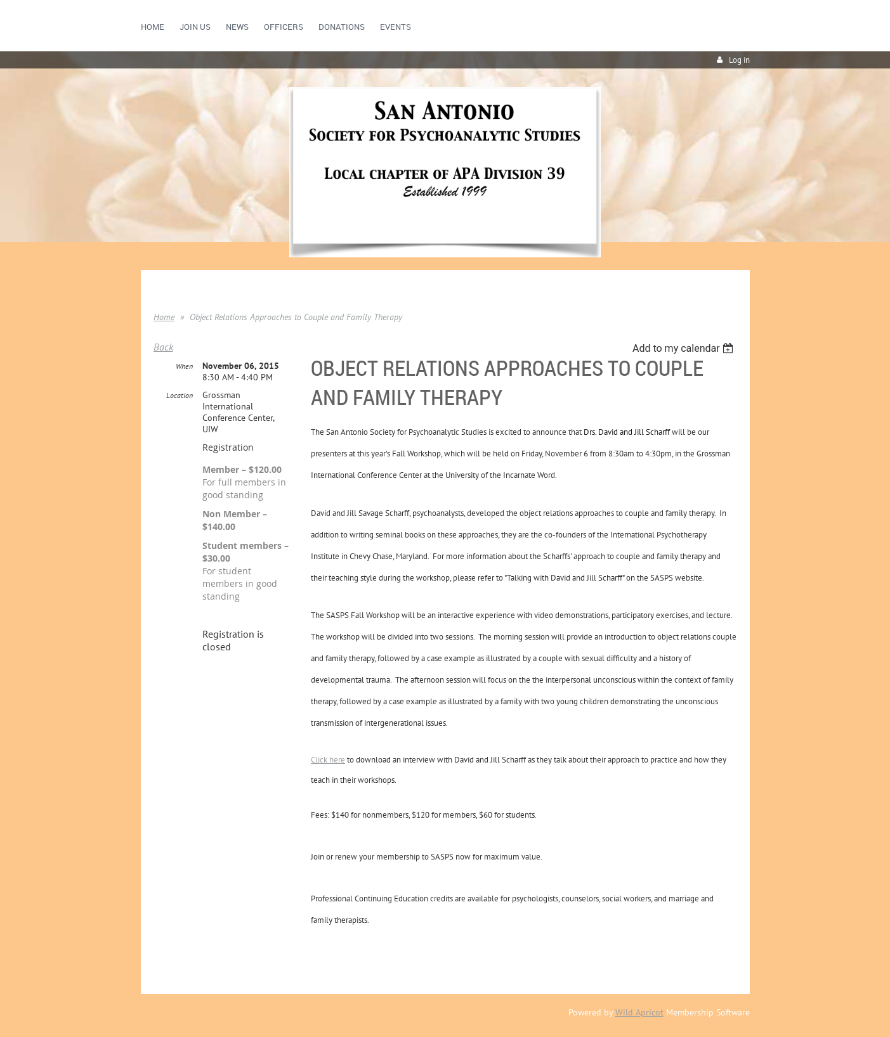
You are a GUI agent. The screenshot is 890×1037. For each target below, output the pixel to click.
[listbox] (684, 348)
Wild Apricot (639, 1012)
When (184, 366)
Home (164, 317)
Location (179, 395)
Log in (739, 60)
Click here (328, 759)
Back (163, 346)
